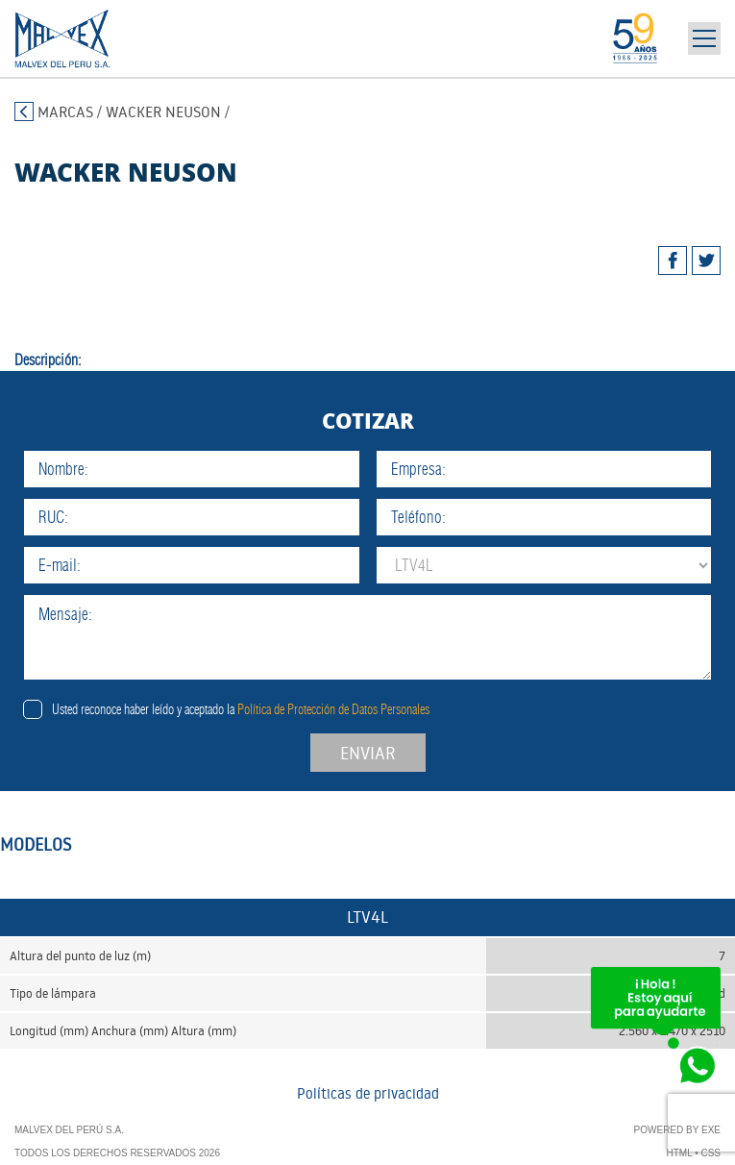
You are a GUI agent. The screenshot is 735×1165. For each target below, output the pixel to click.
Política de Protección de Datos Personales (333, 709)
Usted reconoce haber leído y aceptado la (240, 709)
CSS (710, 1153)
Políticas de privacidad (368, 1093)
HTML (680, 1153)
